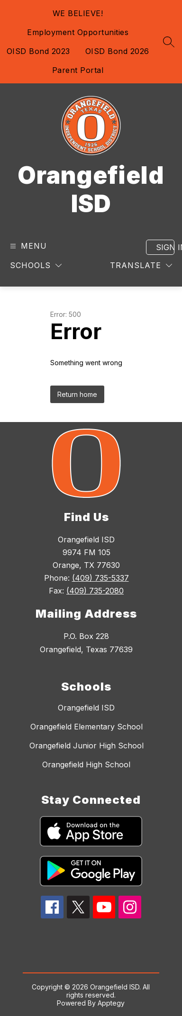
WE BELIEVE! (78, 13)
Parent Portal (78, 70)
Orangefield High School (86, 764)
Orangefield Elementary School (86, 726)
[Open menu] (27, 246)
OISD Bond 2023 (38, 51)
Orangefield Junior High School (86, 745)
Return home (77, 394)
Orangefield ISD (86, 707)
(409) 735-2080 (95, 590)
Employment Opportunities (77, 32)
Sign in (165, 247)
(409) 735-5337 (100, 578)
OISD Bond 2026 (117, 51)
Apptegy (111, 1003)
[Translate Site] (141, 265)
